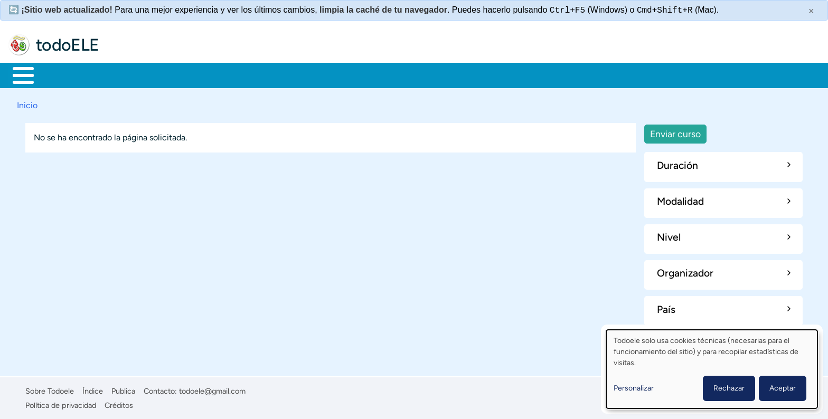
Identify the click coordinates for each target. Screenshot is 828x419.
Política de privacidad (60, 403)
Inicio (17, 74)
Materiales (59, 74)
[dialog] (711, 369)
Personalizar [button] (634, 388)
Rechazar (729, 388)
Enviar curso (675, 131)
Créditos (119, 403)
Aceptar (782, 388)
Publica (123, 389)
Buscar (440, 74)
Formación (129, 74)
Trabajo (193, 74)
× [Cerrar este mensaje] (811, 11)
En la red (253, 74)
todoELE (67, 45)
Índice (92, 389)
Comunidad (392, 74)
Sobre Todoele (49, 389)
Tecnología (320, 74)
